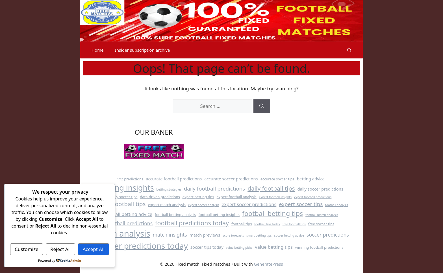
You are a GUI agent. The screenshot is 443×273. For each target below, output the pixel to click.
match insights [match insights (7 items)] (170, 234)
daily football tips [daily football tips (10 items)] (271, 188)
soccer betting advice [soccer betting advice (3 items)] (289, 235)
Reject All (60, 249)
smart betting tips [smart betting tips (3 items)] (259, 235)
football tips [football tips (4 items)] (241, 223)
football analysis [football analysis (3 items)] (336, 205)
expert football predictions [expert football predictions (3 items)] (312, 197)
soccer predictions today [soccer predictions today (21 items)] (143, 245)
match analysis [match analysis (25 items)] (121, 233)
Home (98, 50)
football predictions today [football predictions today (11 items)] (192, 223)
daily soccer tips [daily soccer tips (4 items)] (124, 196)
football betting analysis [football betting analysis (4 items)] (175, 214)
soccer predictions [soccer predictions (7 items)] (328, 234)
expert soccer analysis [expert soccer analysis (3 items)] (203, 205)
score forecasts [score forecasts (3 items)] (233, 235)
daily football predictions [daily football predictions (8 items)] (214, 188)
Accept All (94, 249)
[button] (349, 50)
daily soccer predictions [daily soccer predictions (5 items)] (320, 189)
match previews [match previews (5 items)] (205, 235)
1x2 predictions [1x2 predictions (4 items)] (130, 179)
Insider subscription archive (142, 50)
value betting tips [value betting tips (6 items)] (273, 247)
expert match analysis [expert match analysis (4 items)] (167, 204)
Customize (26, 249)
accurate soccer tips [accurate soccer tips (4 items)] (277, 179)
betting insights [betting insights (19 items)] (126, 187)
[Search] (261, 106)
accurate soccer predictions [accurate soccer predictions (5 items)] (231, 179)
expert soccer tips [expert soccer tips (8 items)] (301, 204)
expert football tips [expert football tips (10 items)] (120, 204)
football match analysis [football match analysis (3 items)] (321, 215)
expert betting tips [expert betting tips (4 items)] (198, 196)
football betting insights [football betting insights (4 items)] (219, 214)
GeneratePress (268, 264)
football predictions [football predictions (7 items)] (130, 223)
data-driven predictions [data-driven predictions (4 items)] (160, 196)
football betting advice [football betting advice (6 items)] (128, 214)
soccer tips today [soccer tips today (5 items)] (206, 247)
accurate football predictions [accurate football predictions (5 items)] (174, 179)
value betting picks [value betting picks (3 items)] (239, 248)
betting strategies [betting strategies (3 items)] (168, 189)
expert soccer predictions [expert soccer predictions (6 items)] (249, 204)
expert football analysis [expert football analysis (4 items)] (237, 196)
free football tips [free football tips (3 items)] (294, 224)
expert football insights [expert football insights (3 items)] (275, 197)
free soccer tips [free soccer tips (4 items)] (321, 223)
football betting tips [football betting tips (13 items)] (272, 213)
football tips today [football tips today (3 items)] (267, 224)
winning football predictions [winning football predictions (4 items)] (319, 247)
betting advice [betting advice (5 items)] (311, 179)
